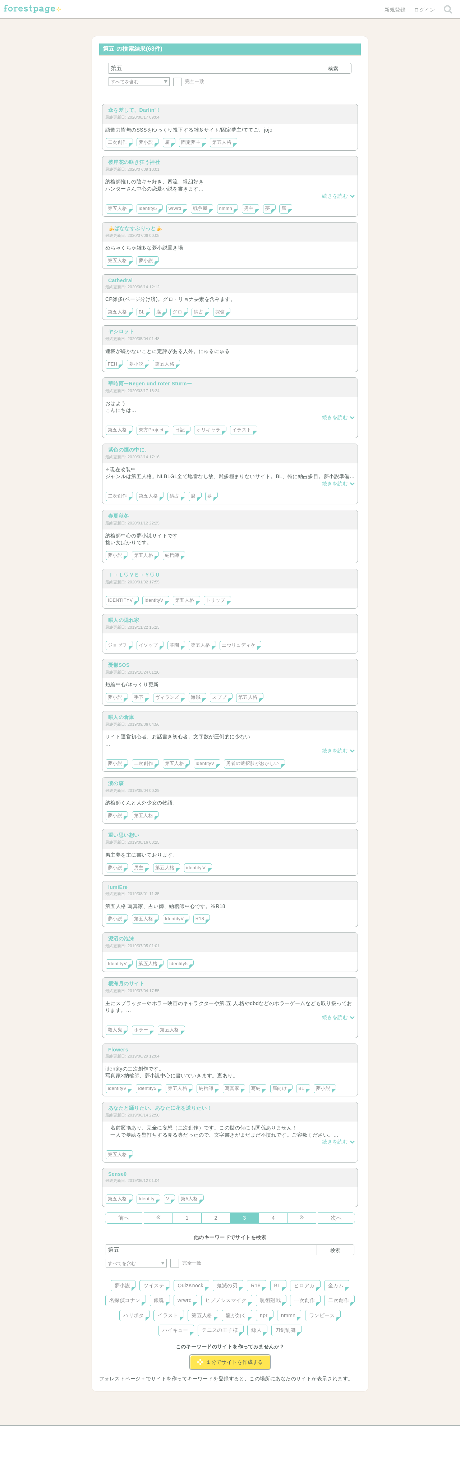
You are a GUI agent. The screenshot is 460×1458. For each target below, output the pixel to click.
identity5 (148, 208)
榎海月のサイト (126, 983)
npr (264, 1315)
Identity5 (178, 963)
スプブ (219, 697)
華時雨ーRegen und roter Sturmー (150, 383)
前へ (123, 1218)
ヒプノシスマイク (226, 1300)
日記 (180, 429)
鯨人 (256, 1330)
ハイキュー (175, 1330)
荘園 (174, 645)
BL (141, 312)
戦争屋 (200, 208)
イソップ (148, 645)
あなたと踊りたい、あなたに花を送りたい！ (160, 1108)
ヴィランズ (167, 697)
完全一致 (188, 81)
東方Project (151, 429)
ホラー (141, 1029)
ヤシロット (121, 331)
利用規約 (220, 1433)
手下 (139, 697)
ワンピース (322, 1315)
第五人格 (221, 142)
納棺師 (172, 555)
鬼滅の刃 (227, 1285)
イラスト (242, 429)
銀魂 (159, 1300)
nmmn (226, 208)
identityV (205, 763)
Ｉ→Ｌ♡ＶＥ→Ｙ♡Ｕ (134, 575)
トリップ (215, 600)
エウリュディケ (239, 645)
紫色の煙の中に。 (129, 450)
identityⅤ (196, 867)
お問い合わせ (178, 1433)
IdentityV (154, 600)
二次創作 (117, 142)
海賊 (196, 697)
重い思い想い (123, 835)
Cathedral (120, 280)
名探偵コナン (125, 1300)
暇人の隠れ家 (123, 620)
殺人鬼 (115, 1029)
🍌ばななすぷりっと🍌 (135, 228)
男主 (249, 208)
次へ (336, 1218)
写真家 (232, 1088)
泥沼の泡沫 (121, 938)
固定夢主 (191, 142)
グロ (177, 312)
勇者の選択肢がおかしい (252, 763)
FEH (112, 364)
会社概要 (257, 1433)
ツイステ (153, 1285)
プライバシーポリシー (307, 1433)
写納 (256, 1088)
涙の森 (116, 783)
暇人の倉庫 (121, 717)
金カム (336, 1285)
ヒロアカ (304, 1285)
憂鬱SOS (119, 665)
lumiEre (118, 887)
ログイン (424, 10)
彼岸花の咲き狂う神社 (134, 162)
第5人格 (189, 1198)
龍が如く (236, 1315)
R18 (200, 918)
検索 (333, 69)
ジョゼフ (117, 645)
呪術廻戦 (270, 1300)
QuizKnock (190, 1285)
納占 (198, 312)
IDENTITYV (120, 600)
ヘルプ (138, 1433)
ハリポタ (133, 1315)
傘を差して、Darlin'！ (134, 110)
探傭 (220, 312)
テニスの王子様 (220, 1330)
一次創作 (304, 1300)
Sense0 (117, 1174)
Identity (147, 1198)
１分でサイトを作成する (230, 1362)
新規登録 (395, 10)
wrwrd (175, 208)
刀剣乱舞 (285, 1330)
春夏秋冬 (118, 516)
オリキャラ (208, 429)
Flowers (118, 1050)
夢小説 (146, 142)
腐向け (279, 1088)
